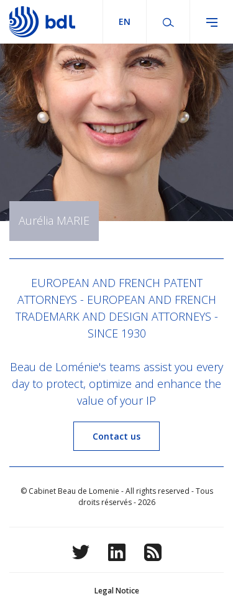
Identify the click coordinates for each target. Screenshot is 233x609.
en (124, 21)
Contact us (116, 436)
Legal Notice (116, 590)
